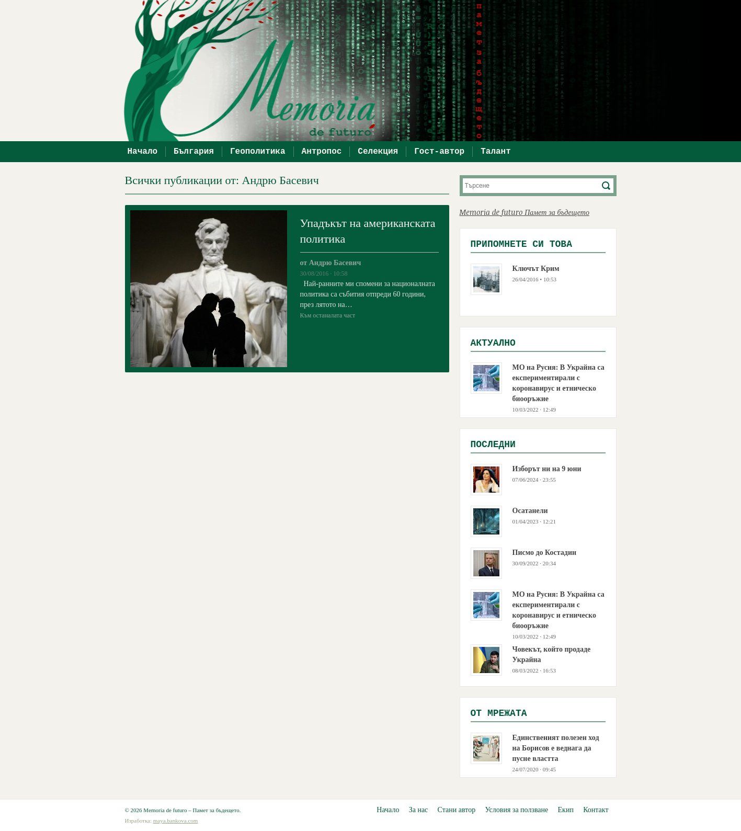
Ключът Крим (536, 268)
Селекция (378, 151)
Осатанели (530, 511)
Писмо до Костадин (544, 552)
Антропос (322, 151)
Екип (566, 810)
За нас (418, 810)
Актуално (493, 343)
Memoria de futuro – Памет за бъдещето (376, 70)
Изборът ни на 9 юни (547, 469)
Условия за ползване (516, 810)
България (194, 151)
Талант (496, 151)
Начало (143, 151)
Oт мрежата (499, 713)
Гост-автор (439, 151)
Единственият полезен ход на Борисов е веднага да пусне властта (555, 748)
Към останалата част (328, 315)
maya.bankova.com (175, 820)
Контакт (595, 810)
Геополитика (258, 151)
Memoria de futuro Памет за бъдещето (524, 212)
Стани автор (457, 810)
